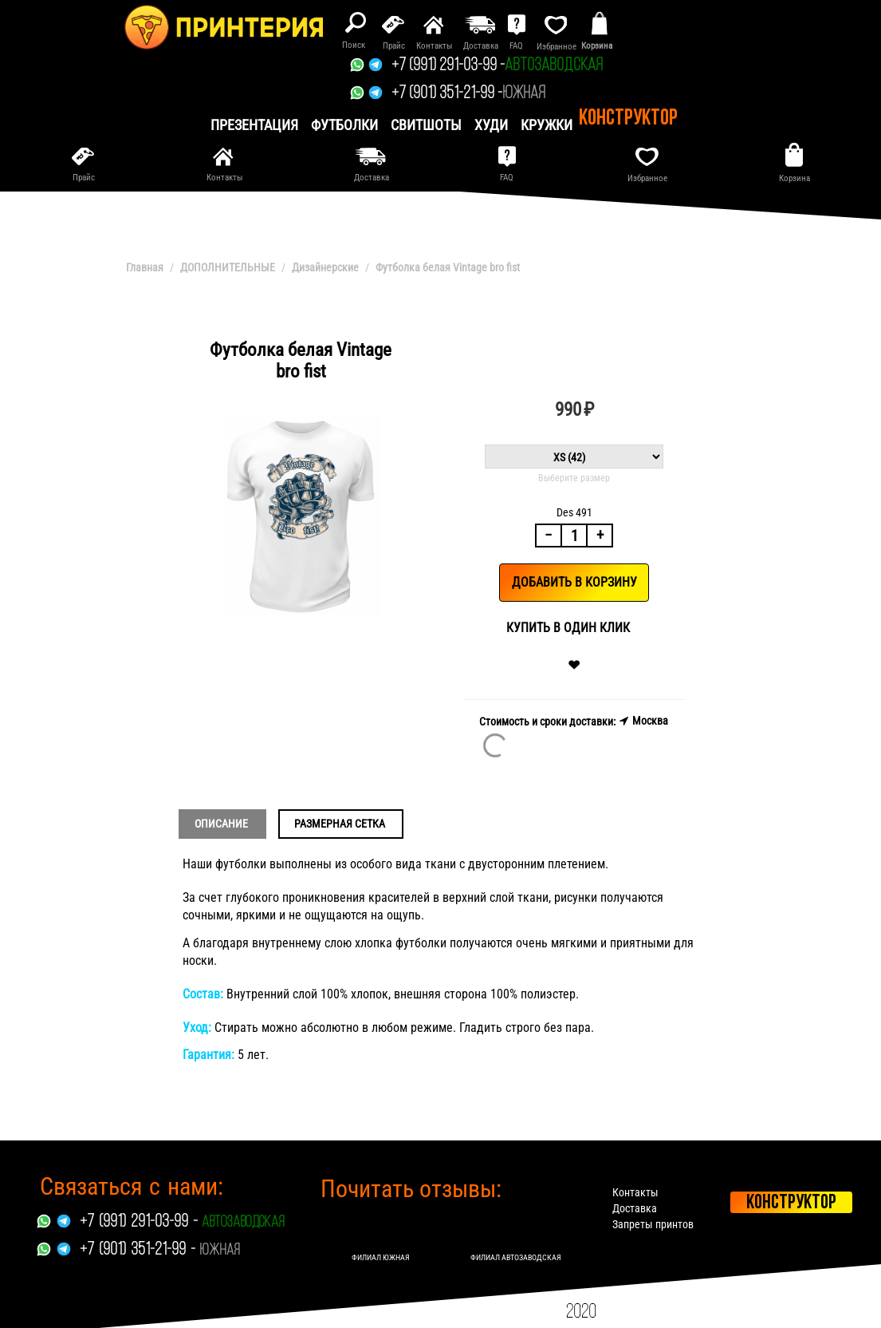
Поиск (353, 45)
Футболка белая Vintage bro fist (448, 267)
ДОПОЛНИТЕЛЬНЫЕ (227, 267)
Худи (491, 125)
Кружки (546, 125)
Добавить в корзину (574, 582)
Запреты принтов (653, 1224)
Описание (221, 823)
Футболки (344, 125)
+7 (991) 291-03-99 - (448, 66)
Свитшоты (426, 125)
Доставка (634, 1208)
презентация (254, 125)
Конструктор (628, 119)
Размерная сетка (339, 823)
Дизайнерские (325, 267)
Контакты (635, 1192)
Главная (144, 267)
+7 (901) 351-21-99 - (446, 94)
